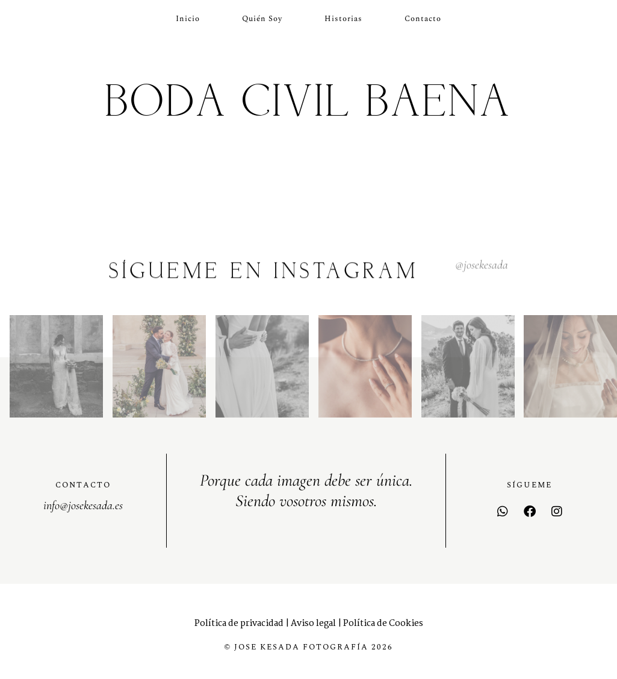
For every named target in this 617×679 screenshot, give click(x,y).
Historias (343, 19)
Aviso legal (313, 623)
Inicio (188, 19)
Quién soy (262, 19)
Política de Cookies (383, 623)
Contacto (423, 19)
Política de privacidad (239, 623)
